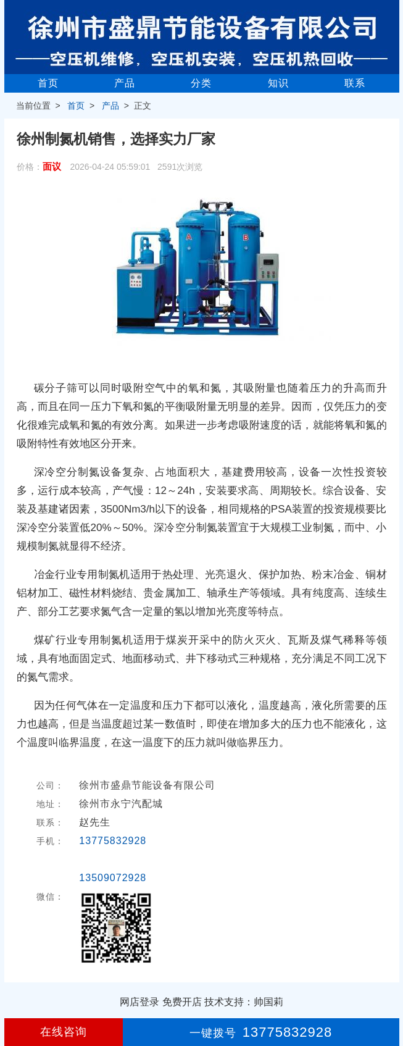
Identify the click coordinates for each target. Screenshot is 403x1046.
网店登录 (139, 1002)
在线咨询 (63, 1032)
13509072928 (112, 877)
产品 (124, 83)
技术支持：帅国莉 (243, 1002)
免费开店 (182, 1002)
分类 (201, 83)
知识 (278, 83)
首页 (48, 83)
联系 (354, 83)
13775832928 (112, 840)
